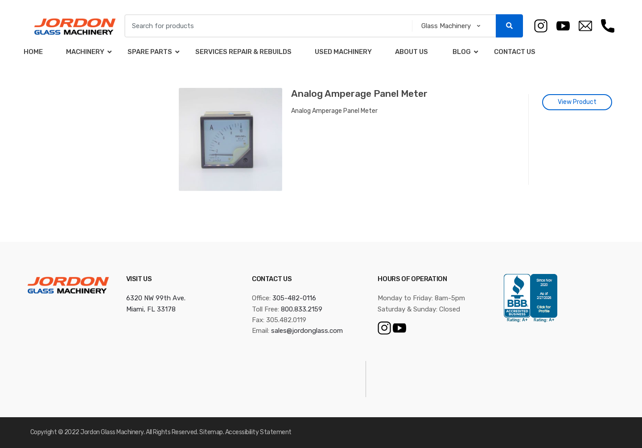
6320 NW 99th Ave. (155, 298)
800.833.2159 (301, 309)
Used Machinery (343, 52)
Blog (461, 52)
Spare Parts (150, 52)
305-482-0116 (294, 298)
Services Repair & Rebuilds (243, 52)
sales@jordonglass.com (307, 331)
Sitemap (211, 432)
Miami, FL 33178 (151, 309)
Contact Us (514, 52)
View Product (577, 102)
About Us (411, 52)
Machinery (85, 52)
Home (33, 52)
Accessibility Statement (258, 432)
